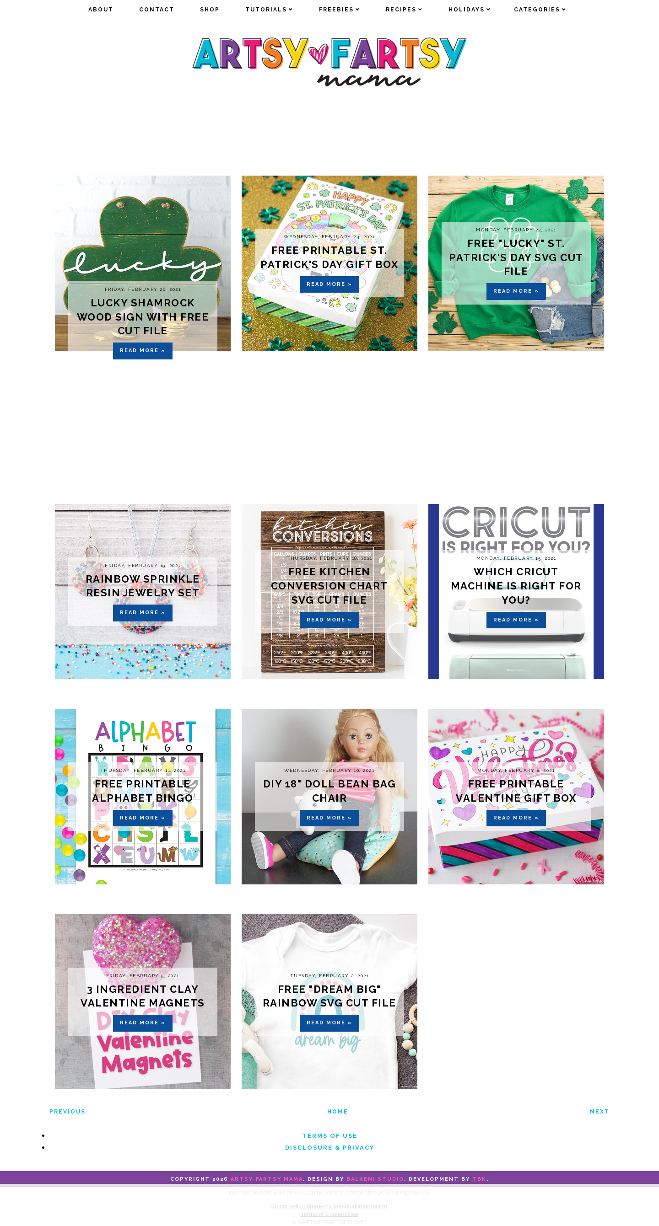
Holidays (466, 9)
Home (337, 1111)
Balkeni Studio (375, 1179)
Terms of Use (329, 1135)
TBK (479, 1179)
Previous (67, 1111)
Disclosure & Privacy (329, 1147)
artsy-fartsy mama (267, 1179)
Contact (156, 9)
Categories (537, 9)
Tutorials (266, 9)
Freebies (336, 9)
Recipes (401, 9)
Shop (210, 9)
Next (600, 1111)
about (100, 9)
